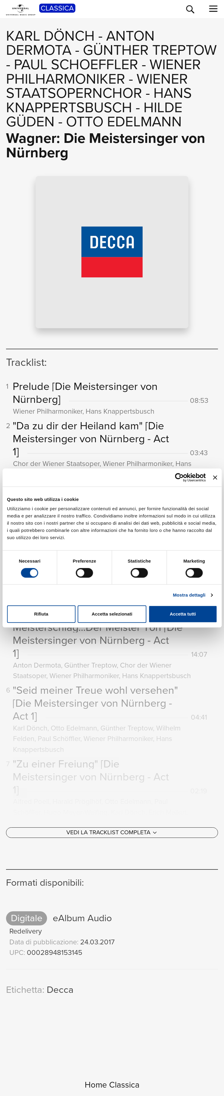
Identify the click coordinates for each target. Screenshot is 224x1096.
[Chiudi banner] (215, 477)
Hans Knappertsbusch (99, 100)
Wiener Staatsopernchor (97, 86)
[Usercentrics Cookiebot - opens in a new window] (179, 477)
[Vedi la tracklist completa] (112, 832)
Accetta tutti (183, 613)
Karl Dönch (50, 35)
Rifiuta (41, 613)
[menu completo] (213, 8)
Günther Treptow (150, 49)
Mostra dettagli (189, 594)
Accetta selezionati (112, 613)
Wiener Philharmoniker (103, 71)
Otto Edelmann (124, 121)
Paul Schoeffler (76, 64)
